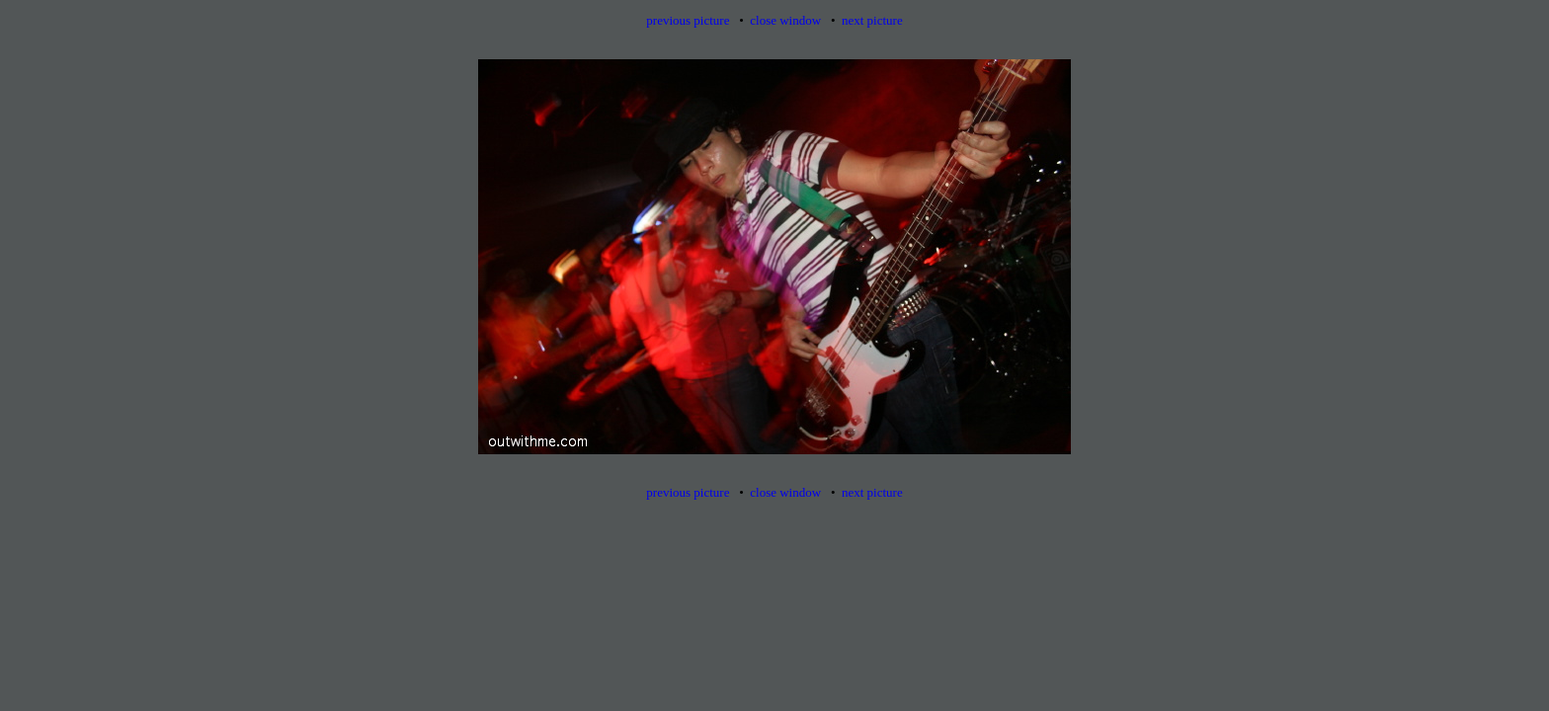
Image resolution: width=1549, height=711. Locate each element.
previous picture (687, 20)
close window (785, 20)
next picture (872, 20)
